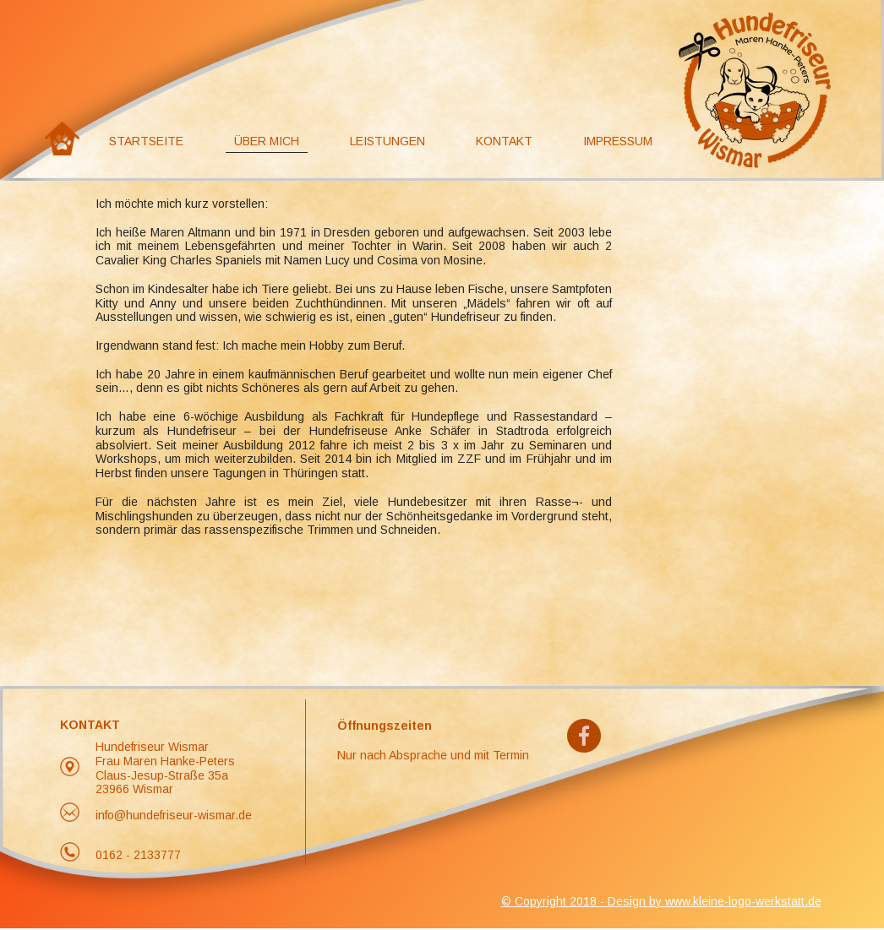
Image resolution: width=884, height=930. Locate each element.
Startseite (146, 141)
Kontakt (504, 141)
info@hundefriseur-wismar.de (173, 815)
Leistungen (387, 141)
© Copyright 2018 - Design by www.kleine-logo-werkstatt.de (661, 901)
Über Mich (266, 141)
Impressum (617, 141)
